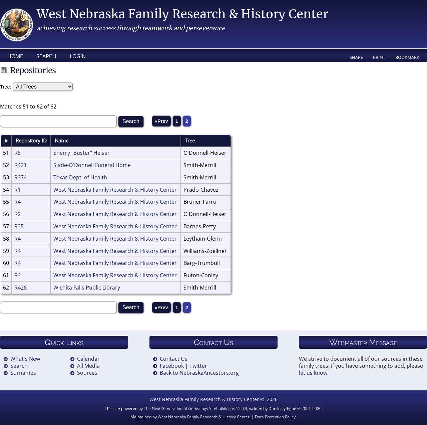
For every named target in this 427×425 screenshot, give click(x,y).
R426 (20, 287)
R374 (20, 177)
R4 (17, 201)
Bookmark (407, 57)
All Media (88, 365)
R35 (19, 226)
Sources (87, 372)
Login (78, 56)
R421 (20, 165)
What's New (25, 358)
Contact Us (173, 358)
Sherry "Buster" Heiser (81, 152)
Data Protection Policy (275, 417)
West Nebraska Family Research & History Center (182, 14)
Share (356, 57)
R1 (17, 189)
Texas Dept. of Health (80, 177)
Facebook (172, 365)
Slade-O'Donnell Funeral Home (92, 165)
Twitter (198, 365)
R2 (17, 214)
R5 (17, 152)
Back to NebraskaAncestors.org (199, 372)
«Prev (161, 121)
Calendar (88, 358)
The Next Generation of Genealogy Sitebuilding (187, 408)
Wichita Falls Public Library (86, 287)
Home (15, 56)
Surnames (23, 372)
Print (379, 57)
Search (46, 56)
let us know (313, 372)
